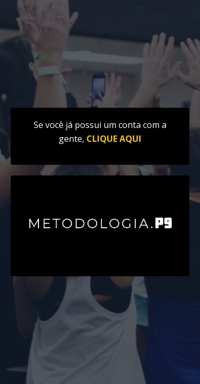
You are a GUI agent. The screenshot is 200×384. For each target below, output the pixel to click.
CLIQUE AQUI (113, 139)
